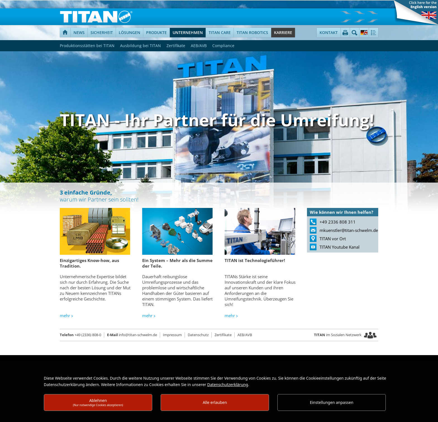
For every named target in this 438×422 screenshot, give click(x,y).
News (79, 32)
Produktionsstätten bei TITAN (87, 45)
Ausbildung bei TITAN (140, 45)
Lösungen (129, 32)
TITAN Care (220, 32)
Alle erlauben (215, 402)
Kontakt (329, 32)
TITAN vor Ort (333, 238)
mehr (65, 315)
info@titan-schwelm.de (132, 334)
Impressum (172, 334)
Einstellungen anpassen (331, 402)
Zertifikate (175, 45)
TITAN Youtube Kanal (340, 247)
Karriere (283, 32)
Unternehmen (188, 32)
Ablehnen (98, 402)
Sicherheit (102, 32)
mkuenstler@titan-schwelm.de (349, 230)
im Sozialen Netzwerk (338, 334)
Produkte (156, 32)
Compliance (223, 45)
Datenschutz (198, 334)
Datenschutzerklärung (227, 384)
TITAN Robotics (252, 32)
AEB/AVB (199, 45)
